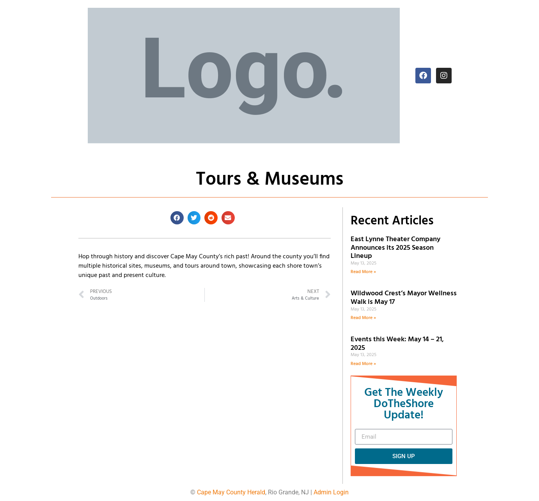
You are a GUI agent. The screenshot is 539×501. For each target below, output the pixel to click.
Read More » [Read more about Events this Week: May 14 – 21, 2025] (363, 364)
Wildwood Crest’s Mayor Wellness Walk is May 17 (404, 298)
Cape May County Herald (231, 492)
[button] (177, 217)
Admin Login (331, 492)
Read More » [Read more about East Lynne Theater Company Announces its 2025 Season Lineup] (363, 272)
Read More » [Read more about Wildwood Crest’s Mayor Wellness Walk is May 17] (363, 318)
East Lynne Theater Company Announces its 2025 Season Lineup (395, 248)
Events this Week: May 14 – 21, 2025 (397, 344)
